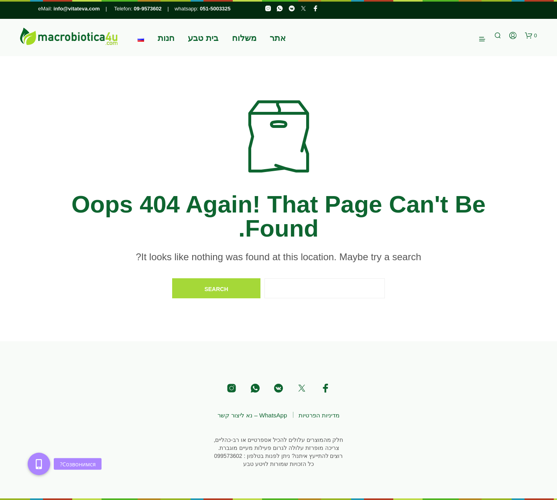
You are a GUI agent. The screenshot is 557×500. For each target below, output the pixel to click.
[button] (531, 36)
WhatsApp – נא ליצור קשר (252, 415)
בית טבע (203, 38)
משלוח (244, 38)
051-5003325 (215, 9)
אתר (278, 38)
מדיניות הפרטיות (319, 415)
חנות (166, 38)
